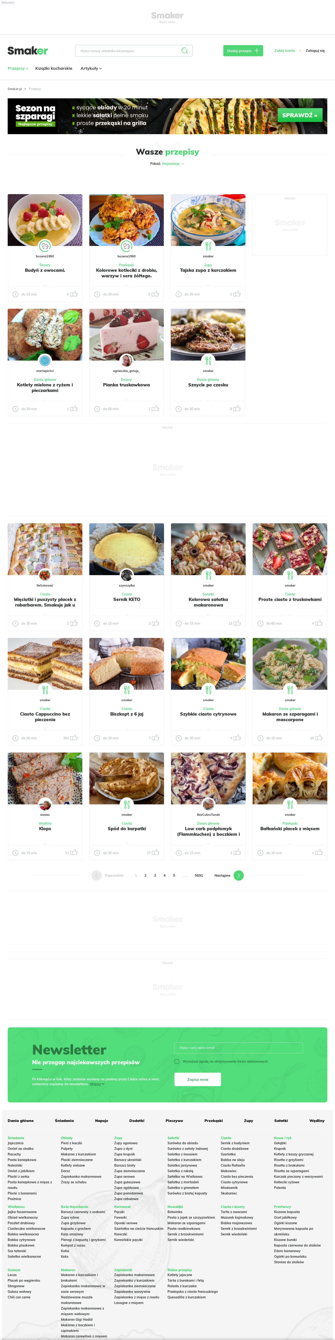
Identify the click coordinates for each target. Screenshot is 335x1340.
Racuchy (14, 1154)
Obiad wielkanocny (23, 1217)
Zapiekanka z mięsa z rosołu (136, 1297)
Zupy (208, 265)
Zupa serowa (124, 1176)
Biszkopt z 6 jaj (126, 714)
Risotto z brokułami (289, 1165)
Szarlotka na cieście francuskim (139, 1229)
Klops (45, 828)
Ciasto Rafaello (233, 1165)
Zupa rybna (70, 1217)
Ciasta (45, 594)
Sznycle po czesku (208, 385)
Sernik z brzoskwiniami (186, 1234)
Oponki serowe (125, 1223)
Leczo (12, 1275)
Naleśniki (15, 1165)
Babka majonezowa (236, 1223)
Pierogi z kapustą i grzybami (83, 1240)
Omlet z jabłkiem (21, 1171)
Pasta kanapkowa (22, 1160)
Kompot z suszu (73, 1245)
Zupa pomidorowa (128, 1193)
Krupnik (280, 1149)
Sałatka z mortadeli (183, 1182)
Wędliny (45, 823)
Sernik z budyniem (235, 1143)
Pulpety (67, 1149)
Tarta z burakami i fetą (186, 1280)
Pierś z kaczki (71, 1143)
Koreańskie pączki (128, 1240)
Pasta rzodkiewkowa (184, 1229)
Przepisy (17, 68)
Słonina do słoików (289, 1262)
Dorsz (65, 1171)
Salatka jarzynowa (182, 1165)
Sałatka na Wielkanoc (185, 1176)
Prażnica (14, 1199)
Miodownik (229, 1188)
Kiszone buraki (285, 1240)
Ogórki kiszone (285, 1223)
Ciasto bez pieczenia (237, 1176)
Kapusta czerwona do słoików (297, 1245)
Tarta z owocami (234, 1212)
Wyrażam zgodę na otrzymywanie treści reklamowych (221, 1061)
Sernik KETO (126, 599)
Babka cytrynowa (21, 1240)
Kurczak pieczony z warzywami (298, 1176)
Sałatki (208, 594)
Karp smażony (72, 1234)
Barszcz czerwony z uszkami (83, 1212)
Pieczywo (174, 1120)
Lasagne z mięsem (129, 1303)
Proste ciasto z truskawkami (290, 599)
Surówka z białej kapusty (187, 1193)
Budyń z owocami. (45, 270)
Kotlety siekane (73, 1165)
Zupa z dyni (123, 1149)
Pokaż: (167, 163)
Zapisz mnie (197, 1079)
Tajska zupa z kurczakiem (208, 270)
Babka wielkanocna (23, 1234)
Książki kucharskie (53, 68)
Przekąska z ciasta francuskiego (193, 1292)
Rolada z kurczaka (182, 1286)
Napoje (101, 1120)
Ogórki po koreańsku (290, 1256)
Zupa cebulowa (126, 1199)
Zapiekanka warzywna (132, 1292)
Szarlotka (228, 1154)
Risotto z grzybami (288, 1160)
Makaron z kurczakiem (78, 1154)
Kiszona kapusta (287, 1212)
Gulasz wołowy (19, 1292)
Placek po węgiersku (24, 1280)
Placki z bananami (22, 1193)
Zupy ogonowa (125, 1143)
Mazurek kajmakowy (237, 1217)
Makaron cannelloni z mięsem (84, 1336)
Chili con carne (19, 1297)
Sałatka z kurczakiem (184, 1160)
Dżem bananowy (287, 1251)
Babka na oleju (233, 1160)
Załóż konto (284, 50)
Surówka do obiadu (183, 1143)
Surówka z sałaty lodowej (188, 1149)
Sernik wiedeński (181, 1240)
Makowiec (229, 1171)
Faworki (120, 1217)
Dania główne (45, 380)
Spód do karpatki (127, 828)
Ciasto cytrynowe (234, 1182)
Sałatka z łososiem (183, 1154)
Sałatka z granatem (183, 1188)
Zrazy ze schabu (73, 1182)
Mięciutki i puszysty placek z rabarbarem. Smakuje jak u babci (45, 605)
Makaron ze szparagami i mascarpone (290, 716)
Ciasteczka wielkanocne (26, 1229)
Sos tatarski (17, 1251)
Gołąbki (280, 1143)
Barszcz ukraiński (127, 1160)
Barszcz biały (124, 1165)
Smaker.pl (15, 89)
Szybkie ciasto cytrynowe (208, 714)
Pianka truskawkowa (126, 385)
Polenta (280, 1188)
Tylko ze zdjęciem (41, 178)
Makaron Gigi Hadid (77, 1319)
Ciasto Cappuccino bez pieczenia (45, 716)
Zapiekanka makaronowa (81, 1176)
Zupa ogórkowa (126, 1188)
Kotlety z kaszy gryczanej (294, 1154)
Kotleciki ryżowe (286, 1182)
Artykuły (90, 68)
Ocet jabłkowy (285, 1217)
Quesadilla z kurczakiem (187, 1297)
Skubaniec (229, 1193)
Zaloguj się (315, 50)
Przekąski (126, 265)
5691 (199, 875)
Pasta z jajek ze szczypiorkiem (191, 1217)
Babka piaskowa (21, 1245)
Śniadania (64, 1120)
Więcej (95, 1084)
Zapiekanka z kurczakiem (134, 1280)
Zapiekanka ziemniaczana (135, 1286)
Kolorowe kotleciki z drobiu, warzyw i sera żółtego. (126, 273)
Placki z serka (18, 1176)
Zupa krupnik (124, 1154)
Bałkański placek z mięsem (290, 828)
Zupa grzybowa (73, 1223)
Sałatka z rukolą (180, 1171)
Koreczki (120, 1234)
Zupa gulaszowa (127, 1182)
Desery (45, 265)
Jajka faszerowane (22, 1212)
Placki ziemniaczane (77, 1160)
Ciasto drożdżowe (235, 1149)
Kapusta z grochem (76, 1229)
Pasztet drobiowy (21, 1223)
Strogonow (16, 1286)
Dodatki (136, 1120)
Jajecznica (15, 1143)
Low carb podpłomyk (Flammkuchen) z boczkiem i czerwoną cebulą (208, 834)
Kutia (65, 1251)
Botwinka (175, 1212)
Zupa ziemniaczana (129, 1171)
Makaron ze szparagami (186, 1223)
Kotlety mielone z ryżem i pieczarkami (45, 387)
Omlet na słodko (21, 1149)
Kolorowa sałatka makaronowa (208, 602)
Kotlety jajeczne (180, 1275)
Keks (64, 1256)
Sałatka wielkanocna (24, 1256)
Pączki (119, 1212)
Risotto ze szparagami (291, 1171)
